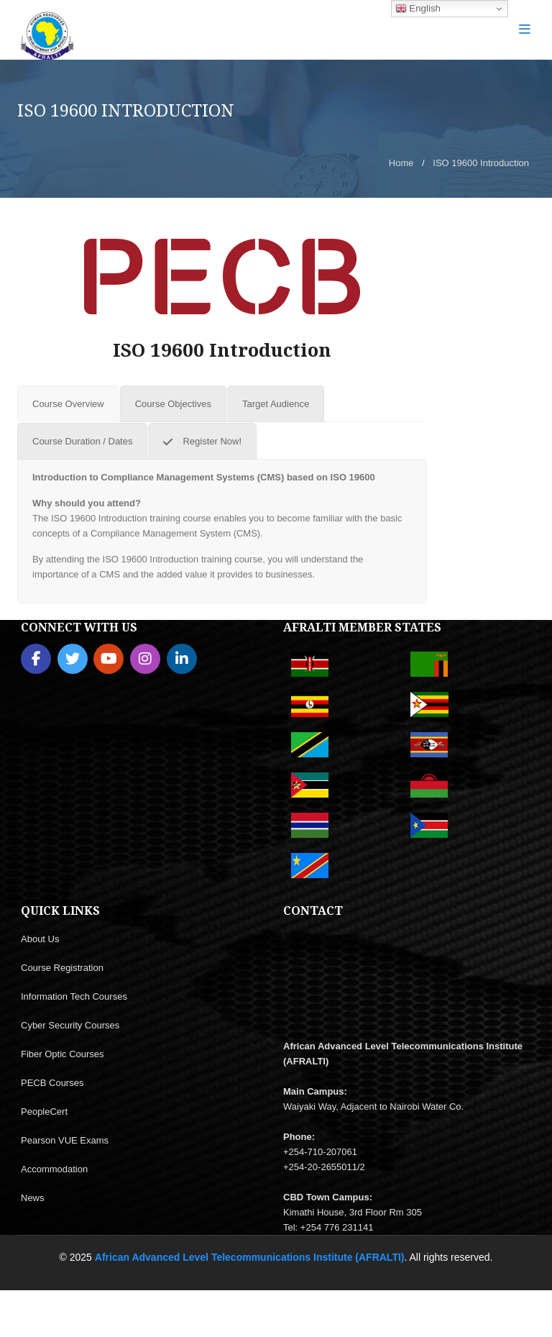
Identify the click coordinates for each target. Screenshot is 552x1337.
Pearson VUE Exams (65, 1140)
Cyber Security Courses (70, 1025)
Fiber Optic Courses (62, 1054)
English (418, 8)
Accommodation (54, 1169)
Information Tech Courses (74, 996)
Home (401, 163)
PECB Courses (52, 1082)
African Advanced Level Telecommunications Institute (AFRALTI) (250, 1257)
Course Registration (62, 967)
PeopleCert (44, 1111)
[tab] (68, 403)
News (33, 1197)
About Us (40, 939)
